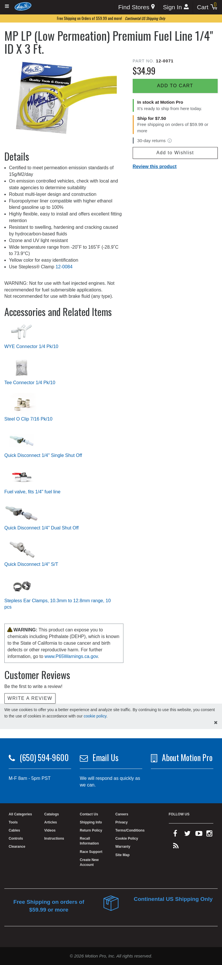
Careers (121, 814)
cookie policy (95, 716)
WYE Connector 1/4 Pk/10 (31, 346)
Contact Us (89, 814)
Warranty (122, 847)
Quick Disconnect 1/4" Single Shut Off (43, 455)
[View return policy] (169, 140)
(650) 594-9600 (44, 757)
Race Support (91, 852)
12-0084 (64, 266)
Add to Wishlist (175, 152)
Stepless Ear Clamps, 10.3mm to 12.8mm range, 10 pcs (57, 604)
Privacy (121, 822)
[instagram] (209, 835)
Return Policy (91, 830)
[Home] (23, 6)
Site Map (122, 855)
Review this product (155, 166)
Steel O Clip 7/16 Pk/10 (28, 419)
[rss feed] (176, 847)
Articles (50, 822)
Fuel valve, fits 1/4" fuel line (32, 491)
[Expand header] (7, 6)
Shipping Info (91, 822)
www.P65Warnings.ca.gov (71, 656)
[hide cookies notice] (216, 722)
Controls (16, 838)
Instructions (54, 838)
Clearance (17, 847)
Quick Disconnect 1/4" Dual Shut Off (41, 527)
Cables (14, 830)
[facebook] (175, 835)
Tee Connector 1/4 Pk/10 (29, 382)
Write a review (30, 698)
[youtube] (198, 835)
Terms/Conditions (130, 830)
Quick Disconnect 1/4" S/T (31, 564)
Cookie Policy (126, 838)
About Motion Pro (187, 757)
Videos (50, 830)
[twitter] (187, 835)
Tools (13, 822)
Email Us (105, 757)
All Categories (20, 814)
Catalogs (51, 814)
